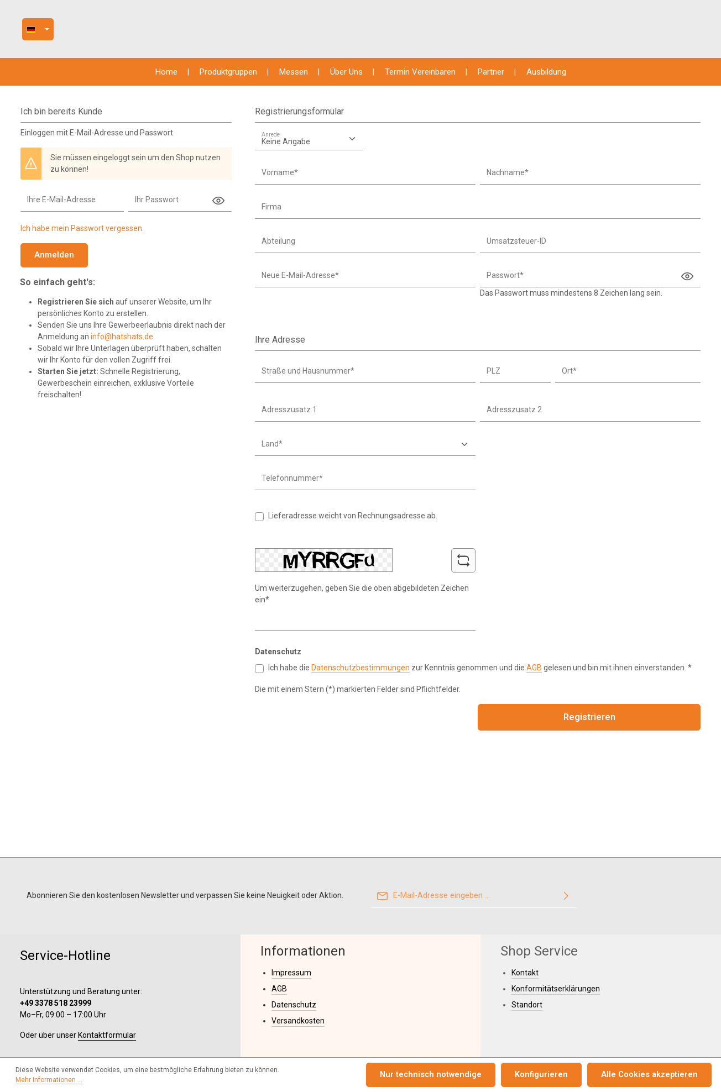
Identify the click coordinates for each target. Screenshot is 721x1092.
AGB (534, 672)
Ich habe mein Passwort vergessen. (82, 233)
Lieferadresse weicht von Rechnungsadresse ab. (352, 521)
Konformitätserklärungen (555, 920)
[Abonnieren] (566, 827)
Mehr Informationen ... (314, 1076)
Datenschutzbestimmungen (360, 672)
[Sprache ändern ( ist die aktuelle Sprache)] (168, 32)
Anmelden (52, 260)
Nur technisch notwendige (445, 1075)
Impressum (291, 904)
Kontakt (525, 904)
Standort (526, 936)
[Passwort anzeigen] (218, 206)
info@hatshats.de (122, 341)
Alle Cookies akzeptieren (652, 1075)
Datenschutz (293, 936)
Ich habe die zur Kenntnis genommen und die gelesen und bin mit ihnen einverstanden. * (480, 672)
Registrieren (589, 722)
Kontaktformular (107, 966)
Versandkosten (298, 952)
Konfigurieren (550, 1075)
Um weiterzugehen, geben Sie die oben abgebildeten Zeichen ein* (362, 599)
